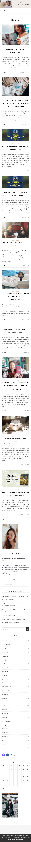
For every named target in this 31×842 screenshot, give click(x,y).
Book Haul (5, 652)
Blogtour (15, 47)
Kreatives (4, 698)
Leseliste (4, 709)
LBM (3, 702)
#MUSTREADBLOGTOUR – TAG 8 (15, 439)
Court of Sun (13, 616)
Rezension (5, 736)
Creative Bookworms (8, 664)
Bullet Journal (5, 660)
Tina (3, 596)
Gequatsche (5, 690)
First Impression (6, 686)
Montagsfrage (6, 725)
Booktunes (5, 656)
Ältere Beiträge (8, 520)
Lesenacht (5, 717)
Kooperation (5, 694)
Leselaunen (5, 706)
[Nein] (29, 838)
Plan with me (5, 729)
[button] (3, 755)
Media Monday (6, 721)
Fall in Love (5, 671)
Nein (13, 839)
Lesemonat (5, 713)
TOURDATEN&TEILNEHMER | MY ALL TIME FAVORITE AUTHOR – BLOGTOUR (15, 297)
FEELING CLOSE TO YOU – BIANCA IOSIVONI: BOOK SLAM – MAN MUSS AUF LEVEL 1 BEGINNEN (15, 104)
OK (9, 839)
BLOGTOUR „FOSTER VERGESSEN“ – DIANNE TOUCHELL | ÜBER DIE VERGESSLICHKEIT (15, 386)
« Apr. (3, 788)
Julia (5, 72)
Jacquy (4, 603)
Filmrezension (6, 683)
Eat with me (5, 667)
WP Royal (19, 831)
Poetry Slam (5, 732)
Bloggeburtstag (6, 644)
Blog (3, 641)
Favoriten (4, 675)
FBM (3, 679)
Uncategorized (6, 748)
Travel (3, 740)
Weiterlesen (19, 839)
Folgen (3, 560)
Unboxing (4, 744)
